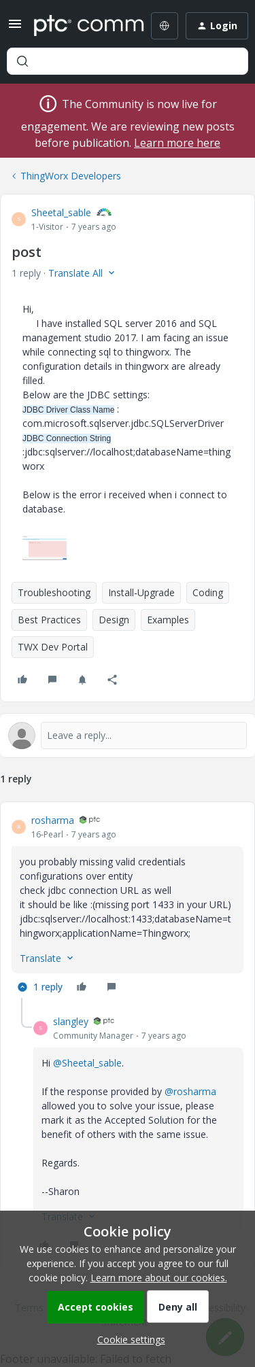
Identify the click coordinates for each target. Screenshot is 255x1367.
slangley (70, 1021)
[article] (127, 905)
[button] (15, 28)
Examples (168, 619)
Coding (207, 592)
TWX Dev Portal (53, 646)
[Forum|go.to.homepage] (79, 26)
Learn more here (177, 142)
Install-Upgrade (141, 592)
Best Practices (49, 619)
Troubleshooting (54, 592)
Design (114, 619)
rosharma (52, 820)
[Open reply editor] (127, 735)
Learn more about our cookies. (158, 1277)
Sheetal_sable (61, 212)
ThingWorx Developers (70, 175)
